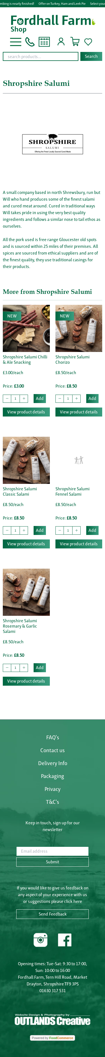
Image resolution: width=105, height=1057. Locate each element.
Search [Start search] (91, 56)
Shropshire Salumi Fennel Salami (72, 491)
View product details (26, 412)
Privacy (52, 789)
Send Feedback (53, 914)
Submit (52, 861)
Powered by (52, 1038)
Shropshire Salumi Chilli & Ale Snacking (25, 359)
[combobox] (52, 56)
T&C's (52, 802)
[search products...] (40, 56)
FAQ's (52, 737)
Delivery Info (52, 763)
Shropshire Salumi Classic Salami (20, 491)
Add (40, 398)
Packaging (52, 776)
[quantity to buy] (15, 399)
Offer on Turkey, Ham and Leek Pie (62, 3)
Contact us (52, 750)
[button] (15, 41)
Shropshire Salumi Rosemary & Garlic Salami (20, 626)
